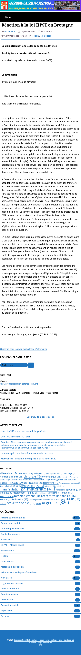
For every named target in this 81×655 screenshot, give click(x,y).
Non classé (45, 36)
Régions (5, 616)
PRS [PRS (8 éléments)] (33, 493)
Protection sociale (10, 605)
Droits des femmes (10, 534)
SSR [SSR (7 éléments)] (3, 503)
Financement (7, 550)
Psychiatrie (6, 610)
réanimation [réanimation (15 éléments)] (19, 499)
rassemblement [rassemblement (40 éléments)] (27, 496)
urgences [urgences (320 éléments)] (55, 502)
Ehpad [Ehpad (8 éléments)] (28, 483)
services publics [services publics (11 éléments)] (55, 499)
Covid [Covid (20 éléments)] (17, 482)
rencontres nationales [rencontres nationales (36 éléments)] (58, 496)
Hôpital (35, 36)
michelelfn (9, 31)
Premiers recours (9, 594)
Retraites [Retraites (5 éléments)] (5, 500)
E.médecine (6, 539)
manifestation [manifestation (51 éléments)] (13, 489)
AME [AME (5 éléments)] (49, 474)
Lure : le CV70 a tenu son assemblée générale (23, 431)
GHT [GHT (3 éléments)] (18, 486)
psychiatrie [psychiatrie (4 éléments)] (43, 493)
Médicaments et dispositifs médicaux (19, 572)
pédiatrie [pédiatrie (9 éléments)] (54, 493)
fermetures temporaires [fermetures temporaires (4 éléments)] (69, 483)
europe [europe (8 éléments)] (38, 483)
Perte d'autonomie (10, 588)
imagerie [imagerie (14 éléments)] (28, 486)
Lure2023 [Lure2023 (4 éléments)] (58, 486)
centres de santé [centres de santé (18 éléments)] (11, 476)
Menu (8, 17)
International (7, 561)
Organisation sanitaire (12, 583)
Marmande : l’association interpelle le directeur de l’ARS (28, 458)
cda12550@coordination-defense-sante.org (19, 384)
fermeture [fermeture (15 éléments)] (51, 482)
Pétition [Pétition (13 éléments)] (67, 492)
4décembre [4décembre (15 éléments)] (8, 473)
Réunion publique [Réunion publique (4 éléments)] (36, 500)
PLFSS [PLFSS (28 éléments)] (74, 489)
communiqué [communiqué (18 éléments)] (51, 476)
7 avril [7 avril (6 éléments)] (21, 473)
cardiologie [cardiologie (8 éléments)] (69, 473)
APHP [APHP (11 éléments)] (57, 473)
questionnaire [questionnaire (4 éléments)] (6, 496)
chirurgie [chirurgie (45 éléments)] (33, 476)
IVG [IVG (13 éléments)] (40, 486)
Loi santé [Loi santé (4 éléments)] (49, 486)
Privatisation (7, 599)
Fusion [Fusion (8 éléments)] (10, 486)
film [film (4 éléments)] (3, 486)
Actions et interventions (13, 517)
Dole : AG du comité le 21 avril (15, 436)
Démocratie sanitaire (11, 523)
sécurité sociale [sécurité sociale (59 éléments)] (21, 503)
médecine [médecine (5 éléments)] (62, 490)
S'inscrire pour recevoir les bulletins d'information (23, 349)
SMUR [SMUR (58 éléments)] (72, 499)
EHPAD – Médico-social (12, 545)
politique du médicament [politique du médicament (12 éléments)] (15, 493)
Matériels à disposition (12, 567)
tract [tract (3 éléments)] (38, 503)
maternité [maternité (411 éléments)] (42, 489)
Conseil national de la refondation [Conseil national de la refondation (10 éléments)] (30, 479)
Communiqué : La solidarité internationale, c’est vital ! (27, 453)
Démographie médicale (12, 528)
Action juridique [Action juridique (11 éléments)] (35, 473)
